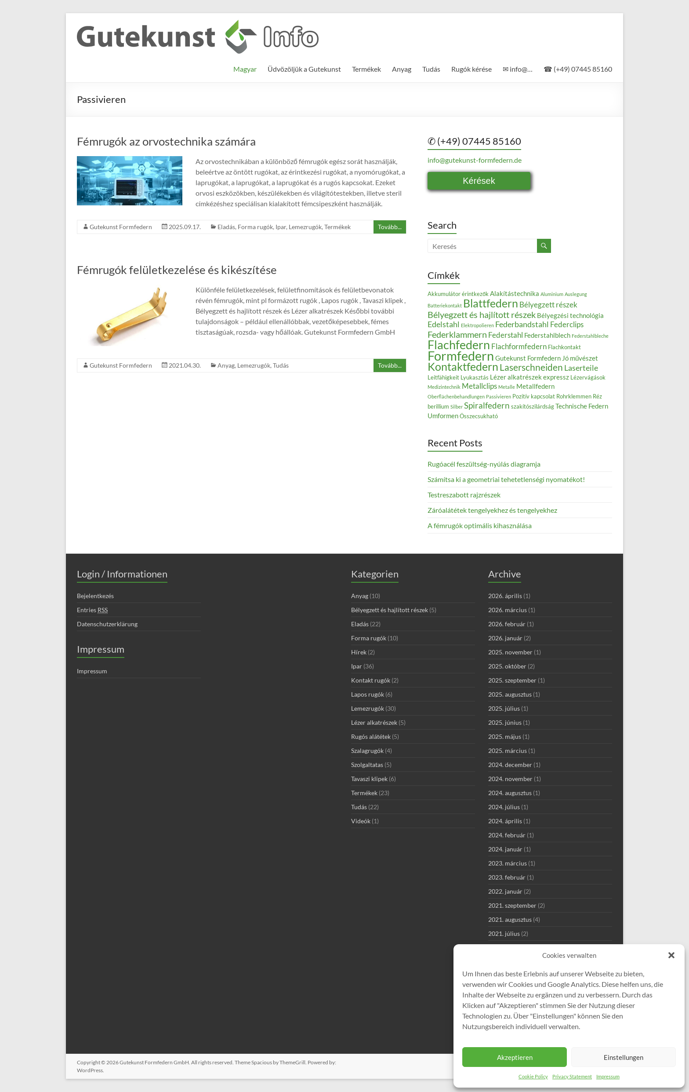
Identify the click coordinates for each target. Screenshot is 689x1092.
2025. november (510, 652)
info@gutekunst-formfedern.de (475, 160)
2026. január (505, 638)
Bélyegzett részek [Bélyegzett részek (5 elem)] (548, 304)
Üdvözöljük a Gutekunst (304, 69)
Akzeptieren (515, 1057)
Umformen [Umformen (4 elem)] (443, 416)
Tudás (431, 69)
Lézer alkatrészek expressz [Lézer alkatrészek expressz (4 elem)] (529, 377)
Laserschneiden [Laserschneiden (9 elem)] (531, 367)
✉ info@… (518, 69)
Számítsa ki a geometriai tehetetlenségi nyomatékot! (506, 479)
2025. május (504, 736)
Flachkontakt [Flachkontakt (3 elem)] (564, 347)
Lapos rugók (367, 694)
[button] (671, 955)
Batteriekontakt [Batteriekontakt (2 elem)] (445, 305)
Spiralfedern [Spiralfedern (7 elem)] (487, 405)
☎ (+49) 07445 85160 (578, 69)
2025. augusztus (510, 694)
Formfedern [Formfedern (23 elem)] (461, 355)
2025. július (504, 708)
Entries (92, 610)
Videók (360, 821)
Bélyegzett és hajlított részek (389, 610)
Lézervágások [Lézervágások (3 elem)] (588, 377)
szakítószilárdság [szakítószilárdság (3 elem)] (532, 406)
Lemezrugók (305, 226)
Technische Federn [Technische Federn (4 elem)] (581, 406)
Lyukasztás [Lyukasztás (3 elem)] (475, 377)
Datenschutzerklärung (107, 624)
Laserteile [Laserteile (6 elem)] (581, 368)
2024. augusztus (510, 792)
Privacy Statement (572, 1076)
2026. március (507, 610)
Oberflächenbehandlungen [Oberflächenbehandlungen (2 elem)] (456, 396)
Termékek (366, 69)
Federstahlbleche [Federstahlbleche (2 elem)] (590, 336)
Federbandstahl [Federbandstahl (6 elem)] (522, 324)
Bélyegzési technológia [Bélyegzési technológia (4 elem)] (570, 315)
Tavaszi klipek (369, 778)
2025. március (507, 750)
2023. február (507, 877)
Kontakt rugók (370, 680)
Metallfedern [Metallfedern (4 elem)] (535, 386)
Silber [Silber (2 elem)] (456, 406)
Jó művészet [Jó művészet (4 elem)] (580, 358)
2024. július (504, 807)
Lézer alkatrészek (374, 722)
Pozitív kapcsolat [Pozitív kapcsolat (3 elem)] (533, 396)
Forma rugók (255, 226)
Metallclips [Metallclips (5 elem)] (479, 386)
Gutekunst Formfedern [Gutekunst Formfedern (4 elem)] (528, 358)
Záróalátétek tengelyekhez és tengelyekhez (492, 510)
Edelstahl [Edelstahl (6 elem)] (444, 324)
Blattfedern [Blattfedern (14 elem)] (490, 303)
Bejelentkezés (95, 595)
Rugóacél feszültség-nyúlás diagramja (484, 464)
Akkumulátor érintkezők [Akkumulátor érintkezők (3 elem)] (458, 293)
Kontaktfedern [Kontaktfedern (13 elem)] (463, 366)
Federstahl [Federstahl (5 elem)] (505, 335)
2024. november (510, 778)
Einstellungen (623, 1057)
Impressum (608, 1076)
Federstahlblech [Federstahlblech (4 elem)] (547, 335)
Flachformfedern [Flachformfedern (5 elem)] (519, 346)
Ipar (281, 226)
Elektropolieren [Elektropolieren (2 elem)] (477, 325)
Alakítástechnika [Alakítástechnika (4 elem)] (514, 293)
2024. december (510, 764)
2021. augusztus (510, 919)
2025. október (507, 666)
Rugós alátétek (371, 736)
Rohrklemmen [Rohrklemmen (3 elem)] (573, 396)
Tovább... (390, 226)
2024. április (505, 821)
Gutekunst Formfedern (121, 226)
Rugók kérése (471, 69)
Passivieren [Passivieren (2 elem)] (498, 396)
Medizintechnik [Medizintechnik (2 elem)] (444, 387)
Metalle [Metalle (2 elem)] (506, 387)
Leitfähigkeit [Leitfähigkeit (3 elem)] (443, 377)
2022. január (505, 891)
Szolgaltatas (367, 764)
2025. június (505, 722)
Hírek (358, 652)
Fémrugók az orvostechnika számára (166, 141)
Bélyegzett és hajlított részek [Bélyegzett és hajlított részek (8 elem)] (482, 314)
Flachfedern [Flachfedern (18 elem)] (459, 344)
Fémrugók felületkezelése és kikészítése (177, 270)
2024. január (505, 849)
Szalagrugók (367, 750)
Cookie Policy (533, 1076)
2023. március (507, 863)
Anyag (401, 69)
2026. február (507, 624)
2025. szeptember (512, 680)
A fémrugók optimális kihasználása (480, 525)
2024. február (507, 835)
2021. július (504, 933)
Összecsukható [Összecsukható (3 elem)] (479, 416)
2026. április (505, 595)
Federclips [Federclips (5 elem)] (567, 324)
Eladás (226, 226)
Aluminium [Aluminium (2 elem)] (551, 294)
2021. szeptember (512, 905)
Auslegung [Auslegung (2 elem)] (576, 294)
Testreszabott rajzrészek (464, 494)
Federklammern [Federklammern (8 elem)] (457, 334)
